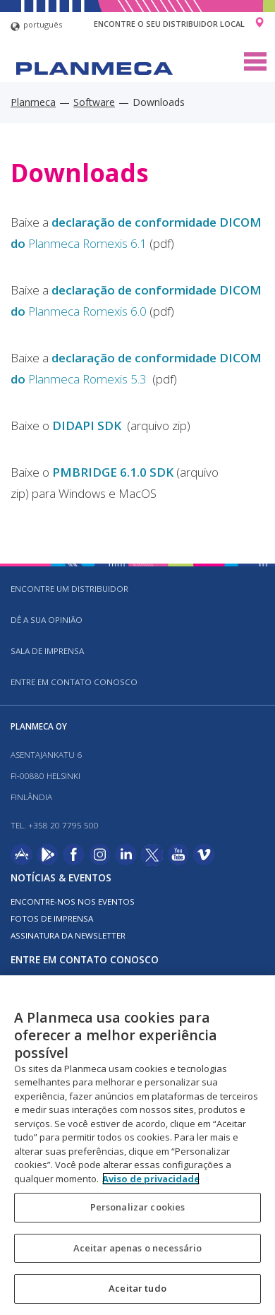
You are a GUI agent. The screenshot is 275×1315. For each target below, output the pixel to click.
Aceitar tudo (137, 1288)
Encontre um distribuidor (69, 588)
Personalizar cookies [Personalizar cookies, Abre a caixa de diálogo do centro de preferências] (137, 1207)
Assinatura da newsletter (68, 935)
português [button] (36, 26)
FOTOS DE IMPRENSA (52, 918)
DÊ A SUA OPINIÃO (46, 619)
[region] (137, 1145)
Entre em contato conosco (74, 682)
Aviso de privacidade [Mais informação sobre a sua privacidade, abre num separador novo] (151, 1178)
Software (94, 102)
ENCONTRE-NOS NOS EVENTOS (73, 901)
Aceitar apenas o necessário (137, 1248)
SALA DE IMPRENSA (47, 650)
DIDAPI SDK (88, 425)
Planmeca (33, 102)
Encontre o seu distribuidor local (169, 23)
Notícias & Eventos (61, 877)
